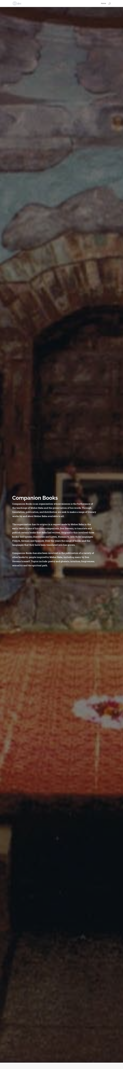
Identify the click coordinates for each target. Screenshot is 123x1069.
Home (103, 4)
